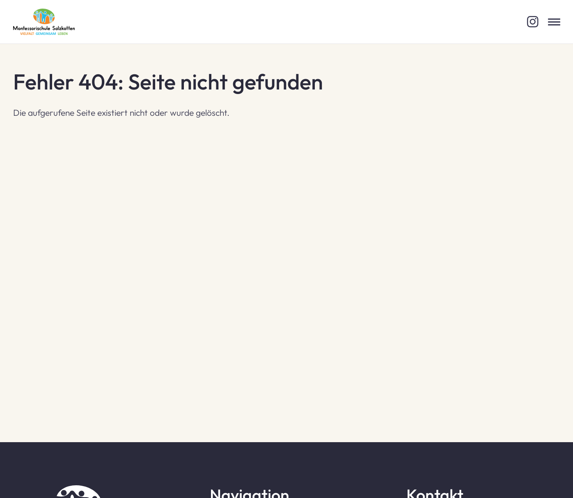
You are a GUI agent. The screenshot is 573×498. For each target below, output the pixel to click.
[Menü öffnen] (554, 22)
